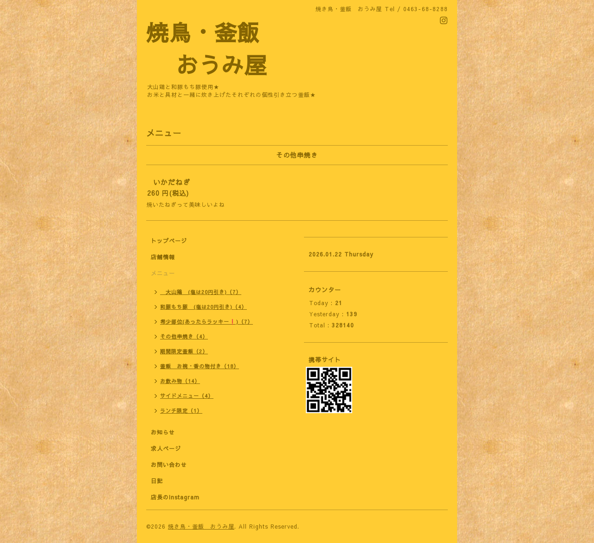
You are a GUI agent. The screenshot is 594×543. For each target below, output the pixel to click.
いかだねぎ (171, 182)
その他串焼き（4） (184, 336)
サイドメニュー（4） (186, 395)
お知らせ (163, 432)
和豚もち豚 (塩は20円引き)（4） (203, 306)
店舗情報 (163, 257)
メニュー (163, 273)
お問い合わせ (169, 464)
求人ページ (166, 448)
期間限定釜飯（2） (184, 351)
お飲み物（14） (180, 380)
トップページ (169, 240)
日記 (157, 481)
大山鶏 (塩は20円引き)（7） (200, 291)
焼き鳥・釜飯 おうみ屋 (201, 526)
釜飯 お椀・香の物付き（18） (199, 366)
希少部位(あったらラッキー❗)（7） (206, 321)
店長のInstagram (175, 497)
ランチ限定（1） (181, 410)
